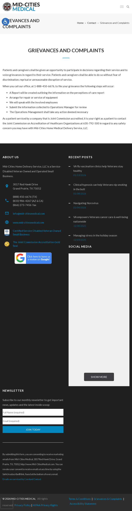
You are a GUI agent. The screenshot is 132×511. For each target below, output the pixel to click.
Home (80, 22)
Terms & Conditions (80, 498)
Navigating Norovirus (85, 203)
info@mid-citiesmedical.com (29, 213)
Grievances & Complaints (108, 498)
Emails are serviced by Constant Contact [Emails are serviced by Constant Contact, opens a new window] (22, 479)
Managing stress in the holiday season (95, 235)
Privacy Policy (22, 505)
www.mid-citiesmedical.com (28, 222)
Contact (91, 22)
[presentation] (7, 503)
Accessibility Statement (83, 503)
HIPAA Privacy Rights (45, 505)
